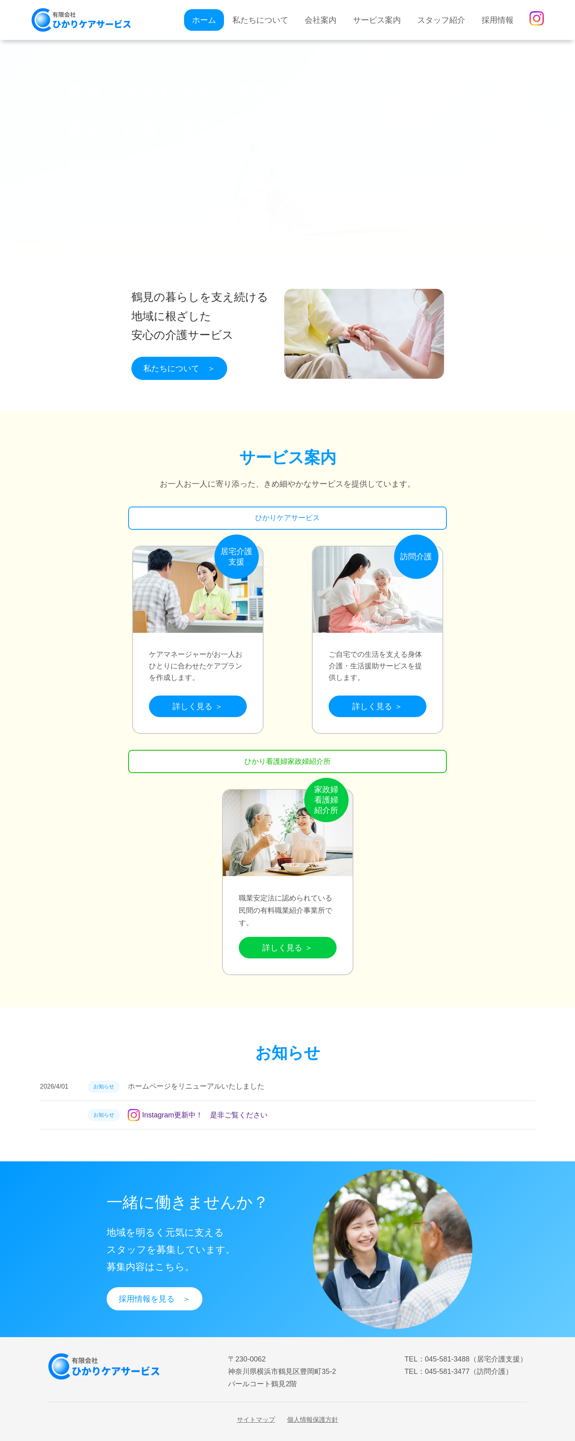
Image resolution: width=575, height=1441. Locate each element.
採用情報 (498, 20)
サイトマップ (256, 1419)
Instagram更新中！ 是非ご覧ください (198, 1115)
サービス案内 (377, 20)
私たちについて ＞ (179, 368)
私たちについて (260, 20)
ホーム (204, 20)
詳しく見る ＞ (197, 706)
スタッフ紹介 (441, 20)
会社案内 (321, 20)
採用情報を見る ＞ (154, 1298)
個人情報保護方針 (312, 1419)
